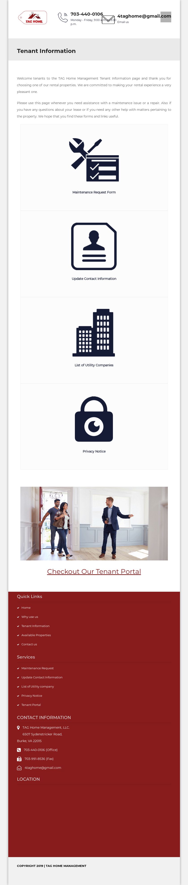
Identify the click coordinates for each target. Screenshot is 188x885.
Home (26, 607)
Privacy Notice (31, 695)
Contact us (29, 644)
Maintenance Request (37, 668)
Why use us (29, 617)
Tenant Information (35, 626)
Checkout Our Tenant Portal (94, 571)
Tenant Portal (31, 705)
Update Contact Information (42, 677)
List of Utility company (37, 686)
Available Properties (36, 635)
